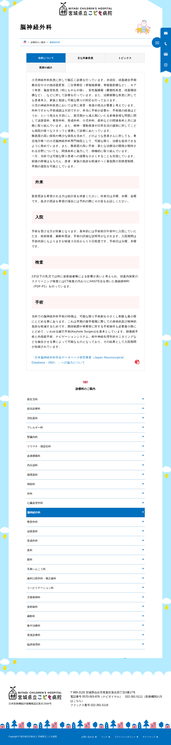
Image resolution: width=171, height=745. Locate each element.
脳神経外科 (33, 512)
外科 (29, 493)
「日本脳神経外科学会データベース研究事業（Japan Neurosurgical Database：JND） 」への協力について (78, 360)
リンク (104, 737)
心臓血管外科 (35, 502)
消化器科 (32, 418)
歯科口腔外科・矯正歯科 (41, 578)
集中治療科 (33, 625)
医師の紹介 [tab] (45, 67)
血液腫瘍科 (33, 455)
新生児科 (32, 399)
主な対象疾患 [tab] (85, 58)
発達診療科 (33, 634)
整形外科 (32, 521)
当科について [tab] (46, 58)
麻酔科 (31, 616)
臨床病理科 (33, 644)
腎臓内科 (32, 436)
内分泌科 (32, 465)
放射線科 (32, 606)
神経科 (31, 484)
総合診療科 (33, 408)
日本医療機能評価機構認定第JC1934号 (30, 703)
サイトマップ (149, 737)
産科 (29, 550)
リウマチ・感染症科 (39, 446)
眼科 (29, 559)
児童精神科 (33, 597)
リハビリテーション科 (40, 587)
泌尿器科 (32, 531)
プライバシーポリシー (125, 737)
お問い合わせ (87, 737)
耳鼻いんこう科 (36, 568)
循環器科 (32, 474)
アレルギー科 (35, 427)
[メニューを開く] (157, 42)
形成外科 (32, 540)
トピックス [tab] (125, 58)
